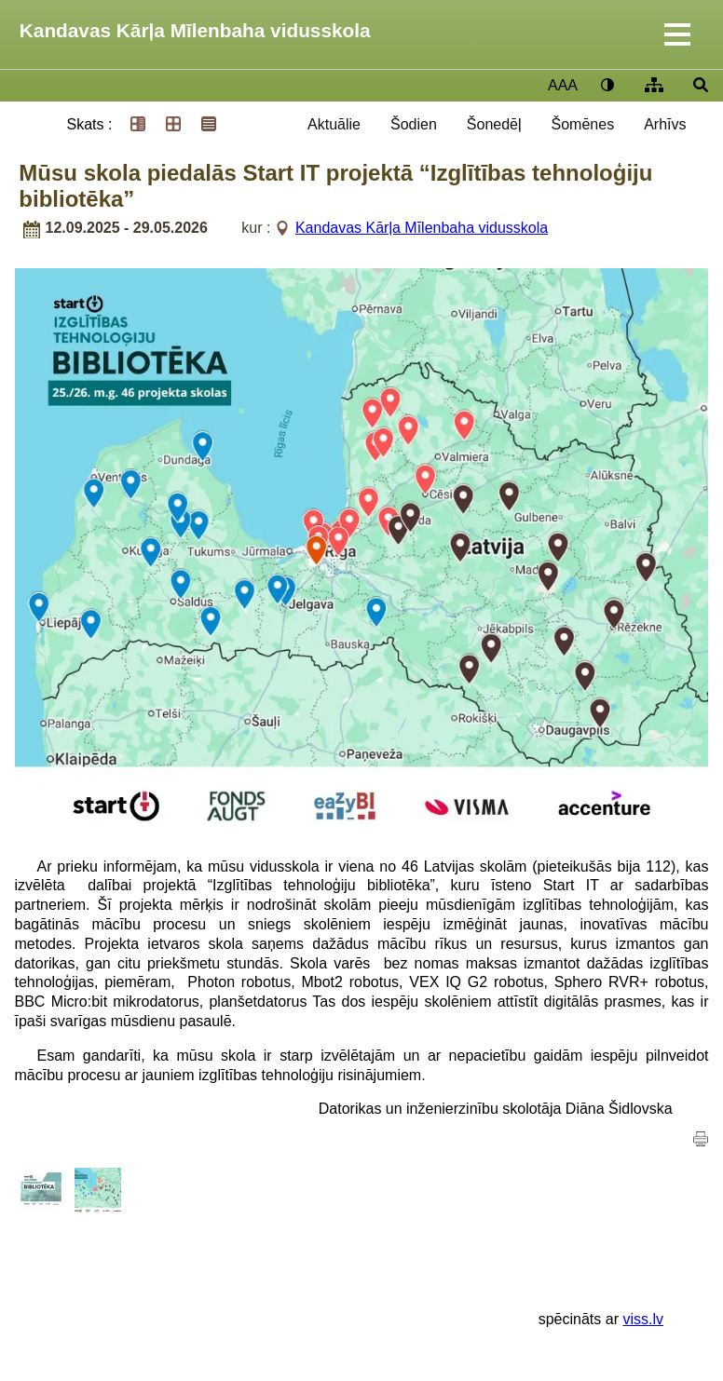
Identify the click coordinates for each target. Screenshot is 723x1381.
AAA (563, 85)
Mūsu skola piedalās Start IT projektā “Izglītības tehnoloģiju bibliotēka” (335, 185)
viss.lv (642, 1319)
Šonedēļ (494, 124)
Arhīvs (665, 124)
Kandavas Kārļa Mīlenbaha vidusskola (195, 30)
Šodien (413, 124)
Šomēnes (583, 124)
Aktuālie (334, 124)
